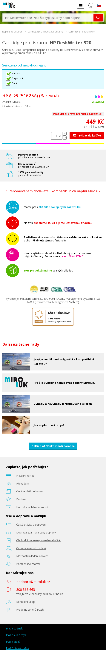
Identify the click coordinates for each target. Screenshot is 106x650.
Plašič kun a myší (16, 635)
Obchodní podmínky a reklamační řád (38, 540)
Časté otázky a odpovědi (31, 524)
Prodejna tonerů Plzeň (30, 609)
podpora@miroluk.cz (33, 581)
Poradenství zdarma (28, 564)
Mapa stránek (14, 628)
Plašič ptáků (13, 641)
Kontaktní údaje (25, 602)
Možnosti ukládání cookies (32, 556)
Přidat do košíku (86, 135)
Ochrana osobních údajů (31, 548)
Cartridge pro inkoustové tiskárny (45, 31)
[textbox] (48, 17)
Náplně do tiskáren (12, 31)
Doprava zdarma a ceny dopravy (36, 532)
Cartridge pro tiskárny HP (81, 31)
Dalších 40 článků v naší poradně (53, 446)
